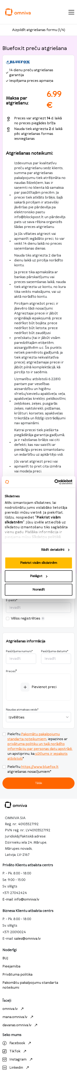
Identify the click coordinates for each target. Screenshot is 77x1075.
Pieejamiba (11, 966)
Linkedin (16, 1067)
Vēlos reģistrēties (28, 618)
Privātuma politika (17, 974)
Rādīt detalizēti (52, 550)
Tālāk (38, 783)
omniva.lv (13, 1008)
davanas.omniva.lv (20, 1025)
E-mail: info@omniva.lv (20, 899)
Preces (10, 671)
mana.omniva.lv (18, 1017)
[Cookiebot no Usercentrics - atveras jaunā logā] (54, 482)
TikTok (14, 1051)
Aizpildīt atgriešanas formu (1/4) (38, 30)
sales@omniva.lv (27, 938)
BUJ (5, 958)
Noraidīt (38, 589)
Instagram (17, 1059)
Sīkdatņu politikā (46, 537)
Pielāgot (38, 576)
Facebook (17, 1043)
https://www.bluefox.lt (39, 767)
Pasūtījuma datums (54, 651)
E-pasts (11, 600)
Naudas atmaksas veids (22, 710)
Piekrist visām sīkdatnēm (38, 563)
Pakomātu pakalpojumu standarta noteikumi (30, 985)
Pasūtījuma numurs (19, 651)
